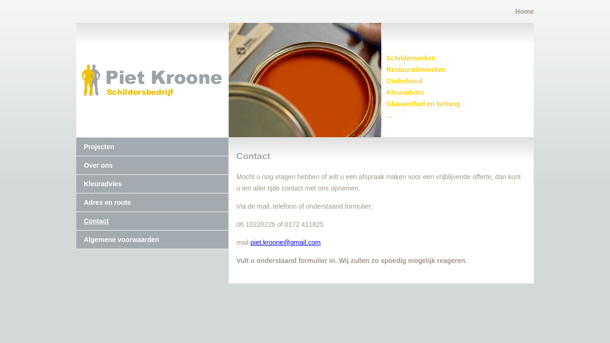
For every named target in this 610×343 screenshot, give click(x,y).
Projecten (99, 147)
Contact (96, 221)
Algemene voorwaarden (121, 239)
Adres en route (107, 202)
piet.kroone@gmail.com (286, 242)
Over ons (98, 165)
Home (524, 11)
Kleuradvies (103, 184)
